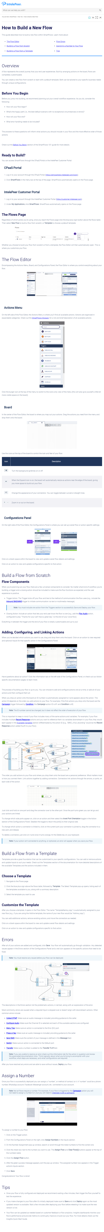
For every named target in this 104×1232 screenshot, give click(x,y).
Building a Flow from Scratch (18, 46)
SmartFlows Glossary (40, 318)
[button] (100, 10)
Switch (9, 1043)
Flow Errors (60, 41)
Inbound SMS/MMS (14, 601)
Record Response (23, 720)
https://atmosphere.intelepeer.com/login (62, 175)
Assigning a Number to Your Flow (69, 46)
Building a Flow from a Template (20, 51)
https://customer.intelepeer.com (68, 199)
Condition (29, 704)
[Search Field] (52, 10)
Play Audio (83, 614)
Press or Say (11, 1033)
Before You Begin (20, 145)
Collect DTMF (11, 1018)
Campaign (6, 704)
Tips (58, 51)
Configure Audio (12, 1023)
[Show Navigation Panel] (101, 4)
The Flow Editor (13, 41)
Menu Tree (10, 1028)
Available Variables (24, 723)
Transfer (9, 1048)
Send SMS (10, 1038)
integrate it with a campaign (63, 1093)
